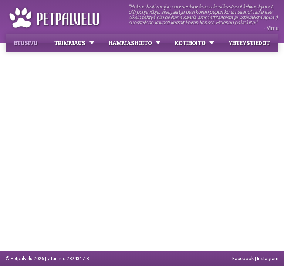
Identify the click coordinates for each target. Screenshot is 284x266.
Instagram (267, 258)
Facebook (243, 258)
